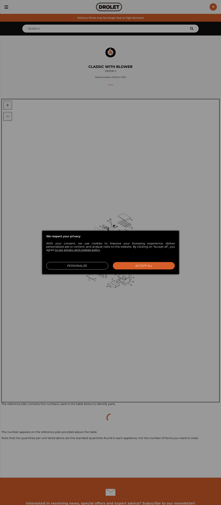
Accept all (143, 265)
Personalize (77, 265)
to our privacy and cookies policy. (77, 250)
